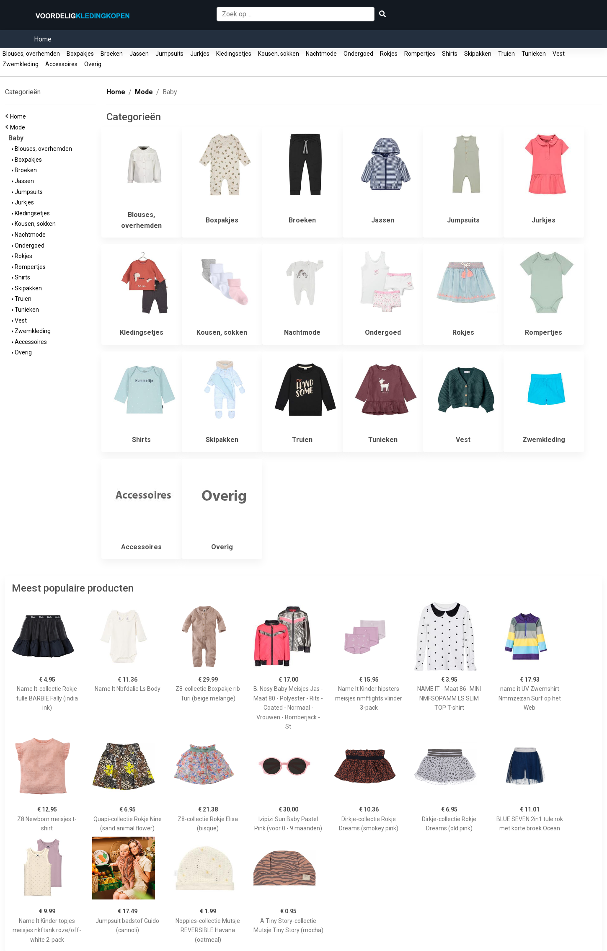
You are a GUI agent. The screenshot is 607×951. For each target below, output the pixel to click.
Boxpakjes (80, 53)
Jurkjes (200, 53)
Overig (93, 64)
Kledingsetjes (234, 53)
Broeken (111, 53)
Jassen (139, 53)
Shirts (449, 53)
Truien (506, 53)
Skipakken (478, 53)
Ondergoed (358, 53)
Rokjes (388, 53)
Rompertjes (420, 53)
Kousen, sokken (279, 53)
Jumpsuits (169, 53)
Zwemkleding (20, 64)
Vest (558, 53)
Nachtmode (321, 53)
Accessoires (61, 64)
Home (43, 39)
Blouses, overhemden (31, 53)
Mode (19, 127)
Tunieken (533, 53)
